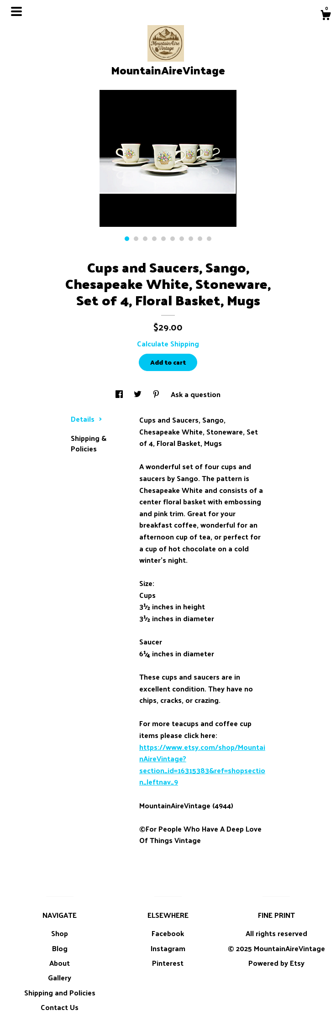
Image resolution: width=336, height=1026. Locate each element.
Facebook (168, 933)
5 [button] (163, 238)
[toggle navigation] (16, 11)
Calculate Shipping (168, 343)
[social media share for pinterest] (157, 394)
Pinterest (168, 962)
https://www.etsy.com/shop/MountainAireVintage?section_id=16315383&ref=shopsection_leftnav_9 (202, 764)
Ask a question (195, 394)
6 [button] (172, 238)
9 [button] (200, 238)
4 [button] (154, 238)
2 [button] (136, 238)
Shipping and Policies (59, 992)
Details (86, 418)
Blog (60, 948)
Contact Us (60, 1007)
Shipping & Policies (88, 443)
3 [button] (145, 238)
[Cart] (325, 16)
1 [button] (127, 238)
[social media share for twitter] (138, 394)
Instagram (168, 948)
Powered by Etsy (276, 962)
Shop (59, 933)
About (59, 962)
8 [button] (191, 238)
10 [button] (209, 238)
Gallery (59, 977)
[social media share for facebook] (120, 394)
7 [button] (181, 238)
